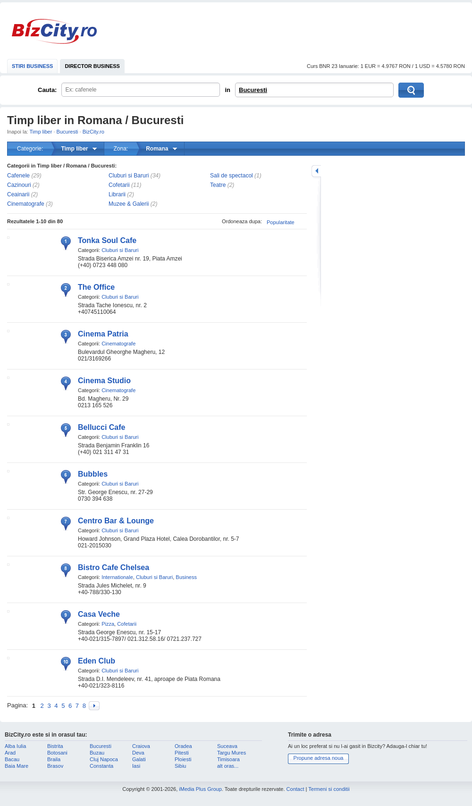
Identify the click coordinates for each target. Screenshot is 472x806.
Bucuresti (253, 89)
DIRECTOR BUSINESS (92, 66)
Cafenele (18, 175)
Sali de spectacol (231, 175)
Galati (139, 759)
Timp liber (41, 131)
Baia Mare (16, 766)
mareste (316, 171)
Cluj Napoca (104, 759)
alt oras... (227, 766)
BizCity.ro (54, 31)
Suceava (227, 746)
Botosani (57, 753)
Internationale (117, 577)
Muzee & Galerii (129, 204)
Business (186, 577)
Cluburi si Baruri (129, 175)
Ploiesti (183, 759)
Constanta (101, 766)
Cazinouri (19, 185)
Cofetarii (119, 185)
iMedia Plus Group (200, 789)
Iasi (136, 766)
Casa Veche (99, 614)
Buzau (97, 753)
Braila (53, 759)
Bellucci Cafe (101, 427)
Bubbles (93, 474)
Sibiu (180, 766)
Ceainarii (18, 194)
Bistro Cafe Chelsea (113, 567)
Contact (295, 789)
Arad (10, 753)
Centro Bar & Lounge (116, 521)
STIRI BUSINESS (32, 66)
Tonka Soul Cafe (107, 240)
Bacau (12, 759)
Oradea (183, 746)
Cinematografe (25, 204)
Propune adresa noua (319, 758)
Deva (138, 753)
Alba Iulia (15, 746)
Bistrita (55, 746)
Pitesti (182, 753)
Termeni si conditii (328, 789)
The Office (96, 287)
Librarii (117, 194)
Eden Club (96, 661)
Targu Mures (231, 753)
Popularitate (281, 222)
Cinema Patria (103, 334)
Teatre (218, 185)
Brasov (55, 766)
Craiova (141, 746)
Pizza (107, 624)
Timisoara (228, 759)
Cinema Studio (104, 381)
